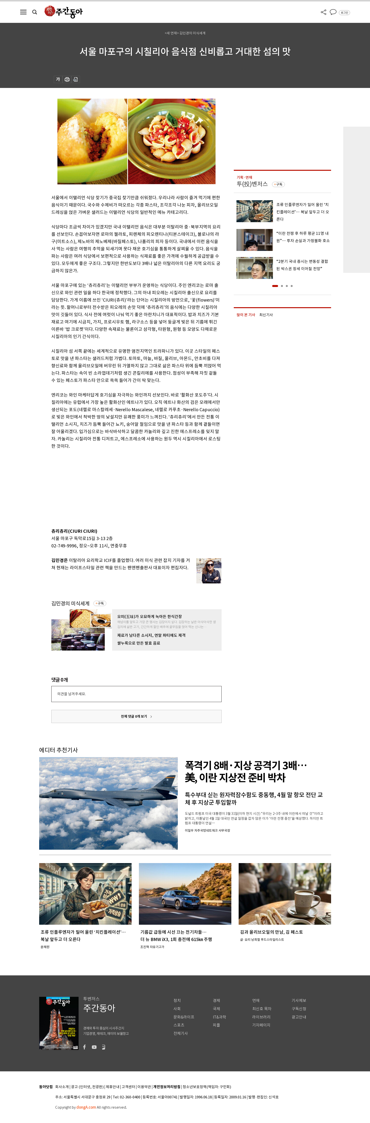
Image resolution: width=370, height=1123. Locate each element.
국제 (216, 1009)
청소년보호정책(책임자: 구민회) (207, 1087)
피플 (216, 1025)
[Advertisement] (124, 487)
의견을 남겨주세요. (71, 694)
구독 (101, 603)
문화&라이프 (183, 1017)
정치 (177, 1000)
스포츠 (178, 1025)
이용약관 (144, 1087)
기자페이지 (261, 1025)
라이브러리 (261, 1017)
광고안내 (299, 1017)
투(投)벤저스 (252, 184)
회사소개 (62, 1087)
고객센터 (128, 1087)
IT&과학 (219, 1017)
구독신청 (299, 1009)
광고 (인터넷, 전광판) (87, 1087)
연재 (256, 1000)
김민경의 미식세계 (70, 603)
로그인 (344, 12)
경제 (216, 1000)
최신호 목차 (261, 1009)
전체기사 (180, 1033)
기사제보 (299, 1000)
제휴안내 (112, 1087)
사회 (177, 1009)
